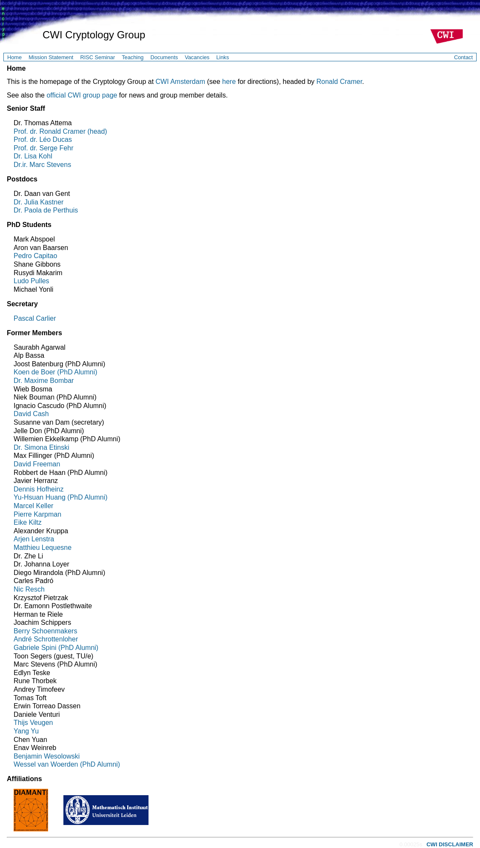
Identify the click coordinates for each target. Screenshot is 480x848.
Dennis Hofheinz (38, 489)
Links (222, 57)
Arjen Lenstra (34, 539)
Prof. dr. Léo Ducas (43, 139)
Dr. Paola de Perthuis (46, 210)
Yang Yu (26, 731)
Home (14, 57)
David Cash (31, 413)
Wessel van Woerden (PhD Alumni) (67, 764)
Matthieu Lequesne (42, 547)
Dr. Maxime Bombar (44, 380)
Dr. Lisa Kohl (33, 156)
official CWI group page (81, 95)
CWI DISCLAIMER (449, 844)
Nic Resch (29, 589)
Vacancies (197, 57)
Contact (463, 57)
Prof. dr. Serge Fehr (44, 148)
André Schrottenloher (46, 639)
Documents (164, 57)
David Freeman (37, 464)
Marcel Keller (33, 505)
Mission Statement (51, 57)
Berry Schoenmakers (45, 631)
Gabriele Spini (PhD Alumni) (56, 647)
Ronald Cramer (339, 81)
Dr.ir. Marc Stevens (42, 164)
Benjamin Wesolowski (47, 756)
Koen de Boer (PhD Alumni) (55, 372)
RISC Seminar (97, 57)
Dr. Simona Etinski (41, 447)
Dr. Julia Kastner (38, 202)
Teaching (132, 57)
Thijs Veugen (33, 722)
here (229, 81)
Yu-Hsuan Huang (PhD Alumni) (61, 497)
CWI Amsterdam (180, 81)
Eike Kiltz (28, 522)
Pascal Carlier (35, 318)
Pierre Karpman (37, 514)
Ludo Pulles (31, 281)
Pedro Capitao (35, 255)
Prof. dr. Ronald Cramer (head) (60, 131)
